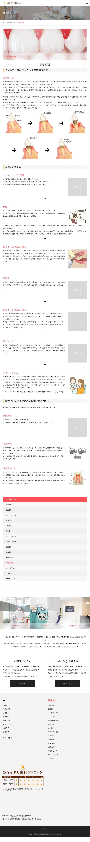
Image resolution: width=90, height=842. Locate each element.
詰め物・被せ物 (11, 541)
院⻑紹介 (6, 717)
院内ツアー (7, 720)
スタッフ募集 (67, 683)
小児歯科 (9, 504)
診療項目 (52, 700)
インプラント (10, 520)
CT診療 (8, 573)
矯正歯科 (9, 510)
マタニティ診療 (11, 536)
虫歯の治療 (9, 557)
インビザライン (11, 515)
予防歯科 (9, 552)
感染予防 (6, 728)
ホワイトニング (11, 578)
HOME (4, 700)
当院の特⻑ (7, 709)
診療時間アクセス (6, 733)
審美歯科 (9, 547)
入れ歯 (8, 531)
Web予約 (22, 683)
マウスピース (10, 568)
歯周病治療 (9, 563)
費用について (7, 724)
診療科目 (6, 713)
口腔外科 (9, 526)
